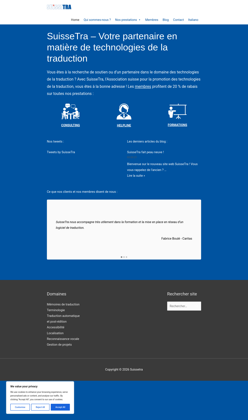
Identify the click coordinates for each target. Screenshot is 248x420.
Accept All (60, 407)
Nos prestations (128, 20)
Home (75, 20)
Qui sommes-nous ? (97, 20)
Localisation (55, 333)
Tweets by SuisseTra (61, 152)
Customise (20, 407)
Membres (151, 20)
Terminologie (56, 310)
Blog (166, 20)
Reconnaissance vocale (63, 339)
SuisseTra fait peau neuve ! (145, 152)
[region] (40, 397)
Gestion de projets (59, 344)
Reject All (40, 407)
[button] (121, 257)
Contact (178, 20)
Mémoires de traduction (63, 304)
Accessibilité (55, 327)
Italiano (193, 20)
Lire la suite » (136, 175)
